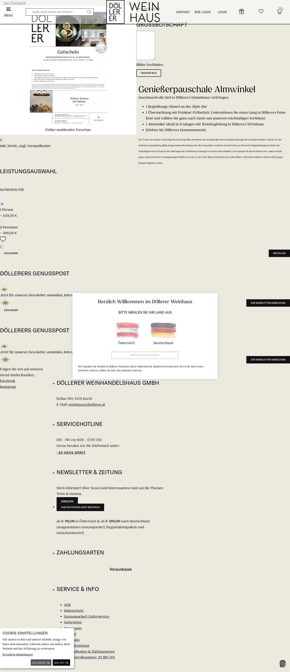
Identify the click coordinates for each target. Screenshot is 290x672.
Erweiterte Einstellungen (18, 654)
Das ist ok (61, 662)
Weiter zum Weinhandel (145, 355)
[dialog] (37, 648)
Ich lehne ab (41, 662)
